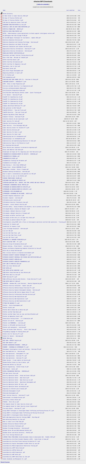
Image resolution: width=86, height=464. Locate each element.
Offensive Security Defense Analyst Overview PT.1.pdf (19, 288)
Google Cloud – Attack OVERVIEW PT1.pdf (14, 167)
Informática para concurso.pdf (12, 200)
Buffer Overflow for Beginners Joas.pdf (14, 64)
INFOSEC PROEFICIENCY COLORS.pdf (12, 178)
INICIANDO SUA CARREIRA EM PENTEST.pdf (14, 180)
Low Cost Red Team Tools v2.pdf (12, 235)
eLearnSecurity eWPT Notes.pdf (12, 454)
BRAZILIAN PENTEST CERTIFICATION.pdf (13, 53)
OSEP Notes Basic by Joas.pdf (11, 274)
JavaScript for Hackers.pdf (11, 224)
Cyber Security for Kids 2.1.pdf (12, 132)
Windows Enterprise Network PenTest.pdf (14, 424)
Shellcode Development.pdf (10, 393)
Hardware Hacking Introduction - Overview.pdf (16, 171)
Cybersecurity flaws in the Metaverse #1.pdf (16, 143)
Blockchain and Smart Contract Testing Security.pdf (18, 55)
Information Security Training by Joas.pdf (15, 202)
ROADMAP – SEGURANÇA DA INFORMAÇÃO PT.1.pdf (15, 347)
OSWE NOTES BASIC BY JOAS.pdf (11, 281)
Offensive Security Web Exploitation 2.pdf (15, 298)
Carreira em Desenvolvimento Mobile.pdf (14, 88)
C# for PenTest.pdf (8, 75)
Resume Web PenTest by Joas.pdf (12, 364)
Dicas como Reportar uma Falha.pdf (13, 149)
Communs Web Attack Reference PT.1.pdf (14, 105)
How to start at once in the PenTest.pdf (15, 176)
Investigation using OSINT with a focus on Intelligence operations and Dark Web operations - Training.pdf (34, 222)
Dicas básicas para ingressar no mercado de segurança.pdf (20, 147)
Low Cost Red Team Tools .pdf (11, 233)
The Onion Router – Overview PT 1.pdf (14, 408)
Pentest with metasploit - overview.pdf (14, 327)
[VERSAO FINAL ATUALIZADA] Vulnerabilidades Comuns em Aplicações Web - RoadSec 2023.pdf (29, 437)
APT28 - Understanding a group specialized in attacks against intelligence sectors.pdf (29, 33)
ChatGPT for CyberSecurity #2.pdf (12, 99)
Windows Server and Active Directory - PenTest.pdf (18, 432)
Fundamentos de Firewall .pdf (11, 162)
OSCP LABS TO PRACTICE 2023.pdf (12, 263)
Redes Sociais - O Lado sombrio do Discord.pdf (16, 360)
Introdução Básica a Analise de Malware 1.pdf (16, 209)
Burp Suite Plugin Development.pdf (13, 70)
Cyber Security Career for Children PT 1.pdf (16, 127)
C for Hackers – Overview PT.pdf (12, 94)
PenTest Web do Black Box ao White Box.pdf (15, 309)
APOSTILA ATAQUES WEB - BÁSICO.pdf (13, 29)
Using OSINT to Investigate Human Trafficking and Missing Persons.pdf (23, 413)
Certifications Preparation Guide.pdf (14, 90)
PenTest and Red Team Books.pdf (12, 312)
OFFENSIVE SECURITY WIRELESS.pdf (12, 259)
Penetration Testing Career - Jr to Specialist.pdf (18, 318)
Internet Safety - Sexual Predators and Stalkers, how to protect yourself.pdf (26, 206)
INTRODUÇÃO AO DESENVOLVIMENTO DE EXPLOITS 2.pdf (17, 189)
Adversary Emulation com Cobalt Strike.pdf (15, 44)
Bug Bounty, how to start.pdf (11, 66)
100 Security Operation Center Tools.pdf (15, 22)
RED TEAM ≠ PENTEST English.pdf (12, 340)
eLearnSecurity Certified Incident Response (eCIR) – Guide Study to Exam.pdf (25, 439)
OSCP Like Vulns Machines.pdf (11, 266)
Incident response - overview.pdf (12, 198)
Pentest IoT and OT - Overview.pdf (13, 320)
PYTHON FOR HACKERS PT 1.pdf (11, 303)
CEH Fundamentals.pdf (9, 77)
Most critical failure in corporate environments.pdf (18, 252)
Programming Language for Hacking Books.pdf (15, 331)
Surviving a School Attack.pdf (12, 399)
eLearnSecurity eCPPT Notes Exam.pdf (13, 448)
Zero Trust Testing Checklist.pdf (12, 434)
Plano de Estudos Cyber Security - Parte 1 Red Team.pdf (19, 329)
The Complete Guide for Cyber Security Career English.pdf (20, 406)
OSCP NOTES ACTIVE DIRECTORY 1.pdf (13, 270)
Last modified (70, 10)
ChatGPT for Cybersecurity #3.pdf (12, 101)
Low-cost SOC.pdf (8, 230)
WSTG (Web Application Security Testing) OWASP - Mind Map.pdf (21, 417)
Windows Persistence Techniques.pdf (13, 426)
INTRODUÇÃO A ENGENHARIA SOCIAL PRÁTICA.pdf (15, 184)
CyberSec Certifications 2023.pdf (12, 123)
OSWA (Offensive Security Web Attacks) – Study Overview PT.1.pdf (22, 279)
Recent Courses (5, 462)
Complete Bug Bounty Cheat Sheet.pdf (13, 114)
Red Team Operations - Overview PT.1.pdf (15, 356)
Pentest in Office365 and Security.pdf (14, 325)
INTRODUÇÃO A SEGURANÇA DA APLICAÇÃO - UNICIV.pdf (17, 193)
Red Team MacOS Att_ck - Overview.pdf (14, 351)
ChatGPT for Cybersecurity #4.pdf (12, 103)
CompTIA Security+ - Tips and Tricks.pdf (15, 112)
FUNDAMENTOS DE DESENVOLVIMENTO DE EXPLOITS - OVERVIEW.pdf (20, 154)
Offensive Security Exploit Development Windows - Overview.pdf (21, 290)
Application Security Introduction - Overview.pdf (17, 51)
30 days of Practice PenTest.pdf (12, 18)
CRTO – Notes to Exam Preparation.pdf (14, 84)
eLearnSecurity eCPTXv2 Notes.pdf (12, 450)
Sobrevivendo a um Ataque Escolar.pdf (14, 397)
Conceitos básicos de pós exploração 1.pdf (15, 119)
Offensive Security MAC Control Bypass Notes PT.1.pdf (19, 292)
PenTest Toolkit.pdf (9, 307)
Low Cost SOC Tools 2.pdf (10, 237)
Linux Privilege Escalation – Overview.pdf (15, 228)
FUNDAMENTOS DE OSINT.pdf (10, 158)
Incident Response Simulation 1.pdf (13, 195)
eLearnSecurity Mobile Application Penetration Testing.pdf (20, 445)
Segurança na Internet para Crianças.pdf (15, 388)
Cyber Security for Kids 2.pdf (12, 134)
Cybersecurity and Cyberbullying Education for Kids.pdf (19, 141)
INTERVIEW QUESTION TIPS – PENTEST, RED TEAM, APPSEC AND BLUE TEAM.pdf (24, 182)
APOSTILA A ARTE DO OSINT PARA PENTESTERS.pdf (16, 27)
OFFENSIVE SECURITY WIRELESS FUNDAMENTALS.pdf (16, 261)
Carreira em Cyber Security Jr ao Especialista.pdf (18, 86)
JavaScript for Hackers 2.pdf (11, 226)
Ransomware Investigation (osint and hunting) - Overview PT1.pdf (22, 349)
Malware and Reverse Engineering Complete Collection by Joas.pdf (22, 248)
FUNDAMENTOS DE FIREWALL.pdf (11, 156)
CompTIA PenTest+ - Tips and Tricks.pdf (14, 110)
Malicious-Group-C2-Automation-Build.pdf (15, 244)
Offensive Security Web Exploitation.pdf (15, 296)
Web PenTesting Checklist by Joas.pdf (14, 419)
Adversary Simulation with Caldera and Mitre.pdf (17, 46)
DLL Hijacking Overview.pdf (11, 145)
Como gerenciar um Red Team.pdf (12, 108)
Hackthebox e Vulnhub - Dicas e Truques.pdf (15, 169)
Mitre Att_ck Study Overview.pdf (12, 250)
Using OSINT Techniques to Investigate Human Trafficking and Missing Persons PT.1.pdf (28, 410)
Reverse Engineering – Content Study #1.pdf (15, 366)
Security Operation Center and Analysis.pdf (15, 386)
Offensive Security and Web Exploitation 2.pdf (16, 301)
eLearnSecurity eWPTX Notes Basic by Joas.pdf (16, 456)
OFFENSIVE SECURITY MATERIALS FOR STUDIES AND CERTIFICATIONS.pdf (22, 257)
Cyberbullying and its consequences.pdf (14, 136)
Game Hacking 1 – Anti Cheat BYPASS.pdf (14, 165)
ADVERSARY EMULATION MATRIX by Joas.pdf (14, 24)
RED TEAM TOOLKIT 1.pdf (9, 342)
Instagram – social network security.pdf (15, 204)
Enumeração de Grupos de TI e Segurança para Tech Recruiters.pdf (22, 152)
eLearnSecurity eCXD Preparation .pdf (14, 452)
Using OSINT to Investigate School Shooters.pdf (17, 415)
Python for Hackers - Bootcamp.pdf (13, 336)
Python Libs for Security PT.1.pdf (13, 334)
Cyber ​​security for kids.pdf (11, 121)
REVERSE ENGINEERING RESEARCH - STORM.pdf (15, 345)
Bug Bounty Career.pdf (9, 68)
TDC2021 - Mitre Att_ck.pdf (11, 402)
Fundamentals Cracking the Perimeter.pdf (15, 160)
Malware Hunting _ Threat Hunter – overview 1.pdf (17, 246)
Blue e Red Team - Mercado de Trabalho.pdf (15, 57)
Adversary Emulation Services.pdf (12, 40)
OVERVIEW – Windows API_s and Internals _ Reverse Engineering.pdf (22, 283)
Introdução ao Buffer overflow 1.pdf (13, 215)
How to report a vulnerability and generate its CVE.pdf (19, 173)
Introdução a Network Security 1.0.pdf (14, 211)
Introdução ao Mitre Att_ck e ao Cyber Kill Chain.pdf (19, 217)
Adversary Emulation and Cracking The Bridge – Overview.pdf (20, 42)
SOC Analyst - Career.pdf (10, 369)
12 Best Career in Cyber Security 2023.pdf (15, 16)
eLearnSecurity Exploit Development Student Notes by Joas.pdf (21, 443)
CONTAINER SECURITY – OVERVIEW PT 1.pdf (14, 81)
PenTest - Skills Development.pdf (12, 305)
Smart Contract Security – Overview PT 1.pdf (16, 395)
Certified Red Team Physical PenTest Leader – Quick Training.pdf (22, 92)
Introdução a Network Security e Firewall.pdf (16, 213)
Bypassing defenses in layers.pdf (12, 73)
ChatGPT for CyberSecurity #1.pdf (12, 97)
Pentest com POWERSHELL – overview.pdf (14, 323)
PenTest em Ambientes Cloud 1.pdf (12, 316)
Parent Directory (8, 13)
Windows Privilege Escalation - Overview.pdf (16, 428)
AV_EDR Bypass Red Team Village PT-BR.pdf (15, 35)
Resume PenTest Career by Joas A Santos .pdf (16, 362)
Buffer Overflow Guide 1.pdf (11, 59)
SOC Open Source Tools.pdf (10, 373)
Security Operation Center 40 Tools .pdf (15, 384)
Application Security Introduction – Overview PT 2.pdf (19, 48)
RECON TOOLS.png (7, 338)
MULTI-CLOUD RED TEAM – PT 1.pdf (12, 241)
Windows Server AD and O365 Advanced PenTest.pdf (17, 430)
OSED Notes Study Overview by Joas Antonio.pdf (16, 272)
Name (4, 10)
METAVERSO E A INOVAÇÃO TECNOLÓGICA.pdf (14, 239)
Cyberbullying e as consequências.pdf (14, 138)
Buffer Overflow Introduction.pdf (12, 62)
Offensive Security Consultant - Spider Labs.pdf (17, 285)
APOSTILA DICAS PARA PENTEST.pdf (12, 31)
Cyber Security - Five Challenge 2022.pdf (15, 125)
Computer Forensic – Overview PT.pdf (13, 116)
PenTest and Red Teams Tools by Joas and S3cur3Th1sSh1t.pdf (20, 314)
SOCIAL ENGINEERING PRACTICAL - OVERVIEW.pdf (16, 371)
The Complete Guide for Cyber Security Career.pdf (17, 404)
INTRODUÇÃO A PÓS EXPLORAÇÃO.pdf (12, 191)
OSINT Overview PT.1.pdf (10, 277)
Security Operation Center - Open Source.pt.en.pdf (18, 380)
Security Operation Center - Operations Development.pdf (19, 382)
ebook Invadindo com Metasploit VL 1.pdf (15, 459)
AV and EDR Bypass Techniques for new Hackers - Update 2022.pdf (22, 37)
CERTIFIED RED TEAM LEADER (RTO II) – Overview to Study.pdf (20, 79)
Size (79, 10)
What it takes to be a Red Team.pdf (13, 421)
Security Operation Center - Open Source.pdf (16, 377)
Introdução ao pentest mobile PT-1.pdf (14, 220)
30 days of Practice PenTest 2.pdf (13, 20)
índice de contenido (43, 4)
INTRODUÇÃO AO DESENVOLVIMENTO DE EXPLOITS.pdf (16, 187)
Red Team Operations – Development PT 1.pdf (15, 353)
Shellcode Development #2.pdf (11, 391)
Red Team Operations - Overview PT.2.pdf (15, 358)
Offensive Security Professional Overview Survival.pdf (19, 294)
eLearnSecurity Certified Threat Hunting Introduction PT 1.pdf (21, 441)
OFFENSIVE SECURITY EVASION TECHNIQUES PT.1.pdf (17, 255)
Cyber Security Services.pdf (11, 130)
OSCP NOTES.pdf (7, 268)
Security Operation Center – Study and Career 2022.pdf (19, 375)
